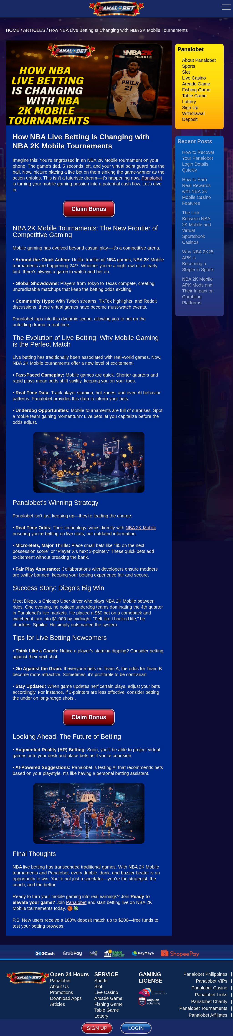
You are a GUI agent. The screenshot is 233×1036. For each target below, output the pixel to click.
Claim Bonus (88, 205)
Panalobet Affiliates (208, 1011)
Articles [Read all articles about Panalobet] (57, 1000)
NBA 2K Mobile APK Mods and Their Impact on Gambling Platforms (198, 287)
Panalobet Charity (209, 997)
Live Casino (194, 74)
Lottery (189, 97)
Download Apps (66, 994)
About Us (59, 982)
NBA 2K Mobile (141, 524)
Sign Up (190, 103)
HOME (13, 26)
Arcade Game (196, 80)
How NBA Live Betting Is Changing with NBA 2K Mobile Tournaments (118, 26)
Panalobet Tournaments (203, 1004)
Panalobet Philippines (205, 970)
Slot (186, 68)
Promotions (61, 988)
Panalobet (152, 174)
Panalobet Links (211, 991)
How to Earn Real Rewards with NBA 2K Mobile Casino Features (196, 187)
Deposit (190, 115)
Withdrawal (193, 109)
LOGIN (136, 1028)
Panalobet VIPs (211, 977)
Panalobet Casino (209, 983)
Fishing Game (196, 86)
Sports (188, 62)
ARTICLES (34, 26)
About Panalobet (199, 56)
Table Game (194, 92)
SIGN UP (97, 1028)
